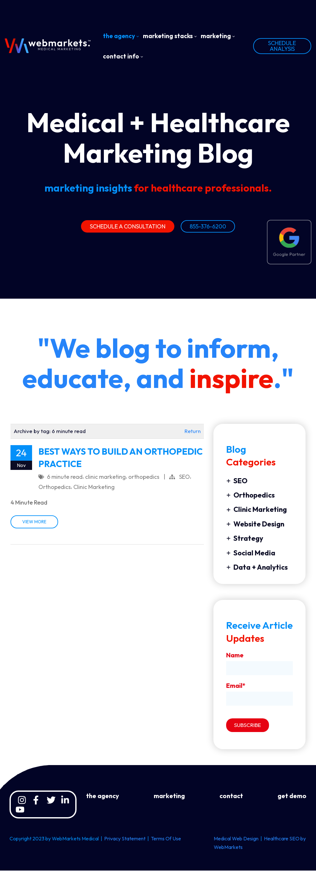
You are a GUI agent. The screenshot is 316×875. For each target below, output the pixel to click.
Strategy (244, 543)
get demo (292, 800)
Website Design (255, 528)
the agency (102, 800)
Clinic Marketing (94, 491)
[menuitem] (121, 36)
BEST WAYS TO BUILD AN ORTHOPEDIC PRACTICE (120, 462)
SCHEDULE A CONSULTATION (127, 228)
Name (235, 659)
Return (193, 435)
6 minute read (65, 481)
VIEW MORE (34, 526)
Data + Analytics (257, 572)
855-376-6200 (208, 228)
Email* (235, 690)
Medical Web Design (236, 843)
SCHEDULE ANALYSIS (282, 45)
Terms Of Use (166, 843)
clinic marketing (105, 481)
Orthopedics (54, 491)
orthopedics (143, 481)
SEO (184, 481)
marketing (169, 800)
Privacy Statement (124, 843)
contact (231, 800)
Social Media (250, 557)
